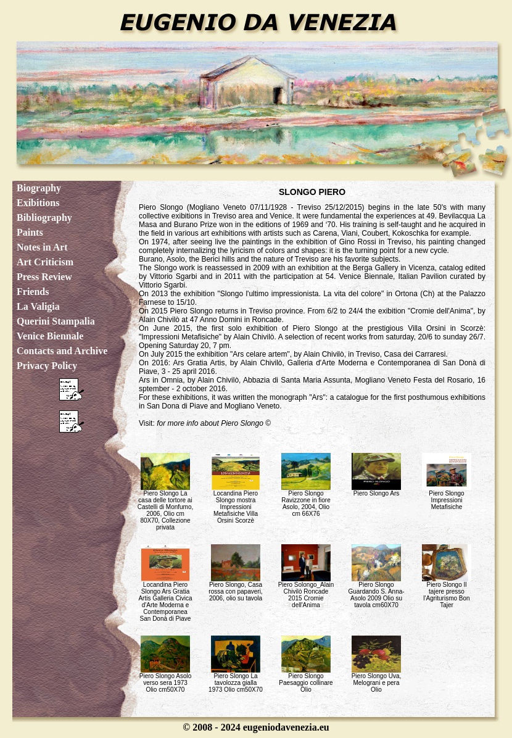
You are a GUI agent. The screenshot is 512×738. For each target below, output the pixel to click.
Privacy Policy (47, 365)
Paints (30, 232)
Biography (39, 188)
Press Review (44, 277)
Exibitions (38, 202)
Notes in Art (42, 247)
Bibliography (44, 217)
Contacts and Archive (62, 351)
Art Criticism (45, 262)
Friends (33, 291)
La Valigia (38, 306)
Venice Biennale (50, 336)
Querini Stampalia (56, 321)
